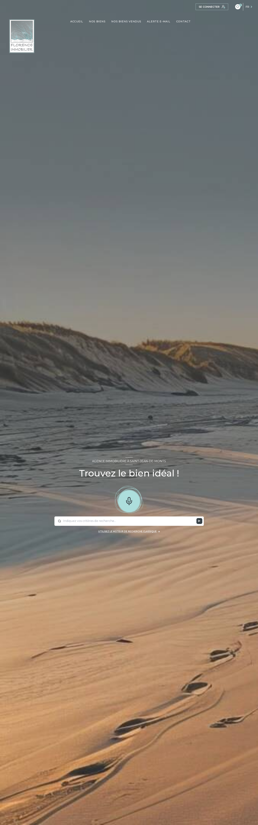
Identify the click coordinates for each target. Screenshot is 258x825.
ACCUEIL (76, 21)
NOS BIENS (97, 21)
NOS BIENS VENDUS (126, 21)
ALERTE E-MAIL (158, 21)
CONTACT (183, 21)
